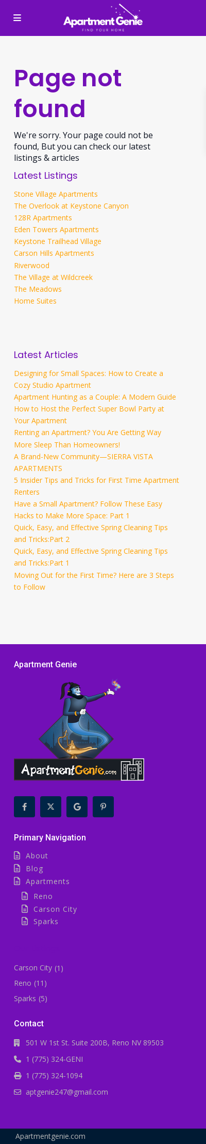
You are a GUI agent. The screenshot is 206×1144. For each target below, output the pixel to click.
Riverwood (31, 265)
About (37, 855)
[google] (77, 806)
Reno (43, 896)
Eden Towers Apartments (56, 229)
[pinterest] (103, 806)
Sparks (46, 921)
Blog (34, 868)
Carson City (55, 909)
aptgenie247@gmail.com (67, 1092)
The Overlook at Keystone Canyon (71, 206)
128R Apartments (43, 217)
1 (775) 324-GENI (54, 1059)
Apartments (48, 881)
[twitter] (50, 806)
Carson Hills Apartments (54, 253)
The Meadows (38, 289)
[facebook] (24, 806)
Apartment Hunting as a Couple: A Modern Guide (95, 397)
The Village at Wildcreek (53, 277)
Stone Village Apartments (56, 194)
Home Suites (35, 301)
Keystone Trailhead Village (57, 241)
